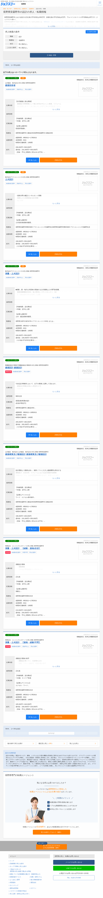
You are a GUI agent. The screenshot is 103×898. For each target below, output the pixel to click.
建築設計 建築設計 (13, 367)
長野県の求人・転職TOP (20, 8)
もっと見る (51, 26)
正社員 (8, 552)
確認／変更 (51, 55)
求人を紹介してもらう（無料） (51, 832)
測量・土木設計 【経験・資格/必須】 (23, 548)
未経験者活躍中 (10, 89)
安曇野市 (31, 8)
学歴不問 (25, 552)
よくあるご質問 (15, 879)
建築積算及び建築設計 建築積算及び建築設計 (26, 454)
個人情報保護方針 (36, 879)
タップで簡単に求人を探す (18, 866)
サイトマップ (14, 885)
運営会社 (33, 882)
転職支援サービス (15, 877)
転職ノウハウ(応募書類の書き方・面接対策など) (25, 874)
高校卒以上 (20, 89)
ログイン (33, 888)
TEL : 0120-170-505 (74, 878)
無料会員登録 (14, 888)
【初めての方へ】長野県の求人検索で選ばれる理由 (20, 870)
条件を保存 (91, 32)
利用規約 (12, 882)
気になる (32, 160)
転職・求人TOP (7, 8)
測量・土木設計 (12, 273)
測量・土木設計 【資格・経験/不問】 (23, 642)
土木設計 (9, 179)
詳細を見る (58, 160)
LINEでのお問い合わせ (74, 868)
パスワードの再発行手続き (18, 891)
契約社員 (8, 371)
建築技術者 (10, 85)
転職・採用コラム (36, 877)
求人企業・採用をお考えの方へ (20, 894)
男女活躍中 (28, 89)
